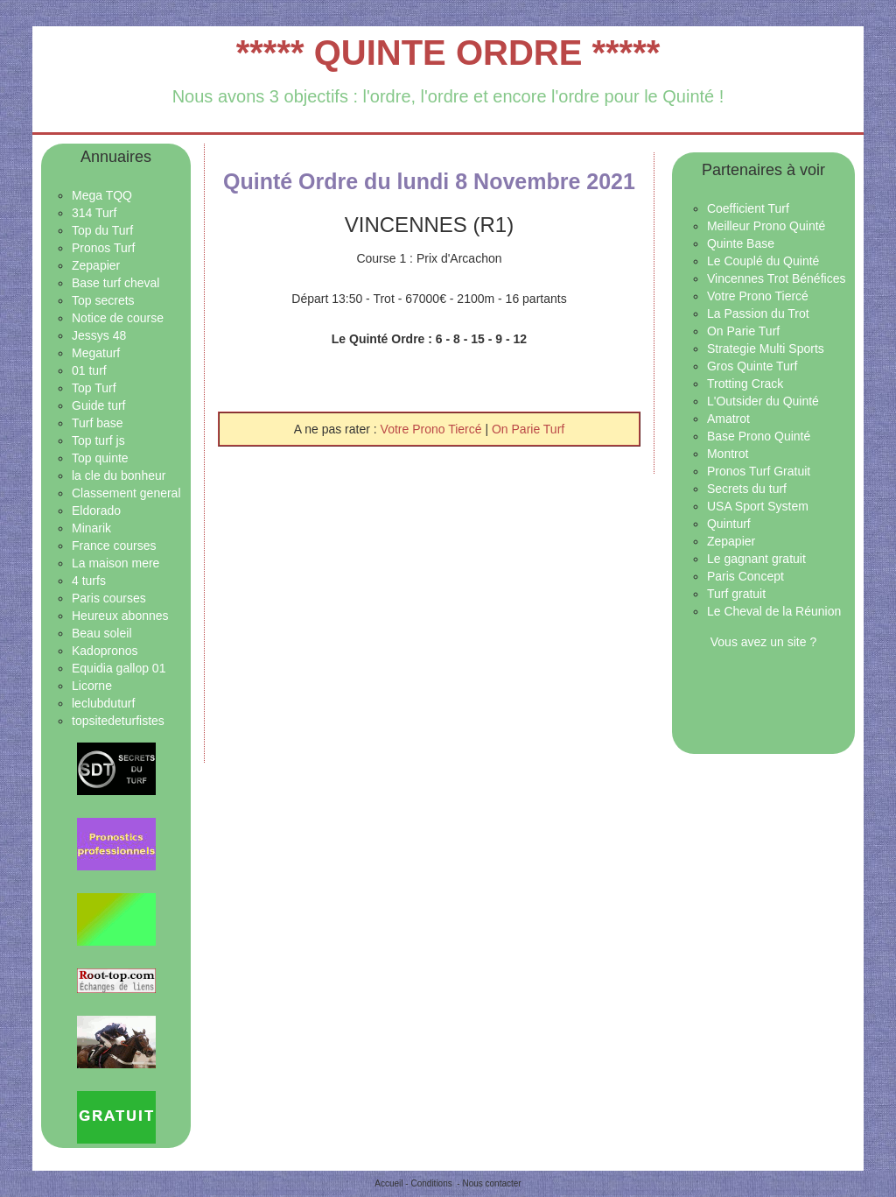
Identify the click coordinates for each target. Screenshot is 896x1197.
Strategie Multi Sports (765, 348)
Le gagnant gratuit (756, 559)
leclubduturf (103, 703)
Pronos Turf (103, 248)
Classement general (126, 493)
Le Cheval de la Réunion (774, 611)
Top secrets (103, 300)
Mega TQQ (102, 195)
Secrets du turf (747, 489)
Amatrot (728, 419)
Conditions (431, 1183)
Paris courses (109, 598)
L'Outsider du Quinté (763, 401)
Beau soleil (102, 633)
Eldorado (96, 510)
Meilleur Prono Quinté (766, 226)
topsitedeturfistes (118, 721)
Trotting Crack (745, 384)
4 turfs (89, 581)
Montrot (727, 454)
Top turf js (98, 440)
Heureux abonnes (120, 616)
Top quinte (100, 458)
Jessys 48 (99, 335)
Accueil (388, 1183)
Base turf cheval (115, 283)
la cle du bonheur (118, 475)
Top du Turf (102, 230)
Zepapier (96, 265)
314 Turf (94, 213)
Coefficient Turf (748, 208)
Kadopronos (105, 651)
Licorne (92, 686)
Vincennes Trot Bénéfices (776, 278)
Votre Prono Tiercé (433, 429)
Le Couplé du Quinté (763, 261)
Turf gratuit (736, 594)
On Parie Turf (528, 429)
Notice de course (118, 318)
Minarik (91, 528)
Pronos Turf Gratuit (758, 471)
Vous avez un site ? (763, 642)
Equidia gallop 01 (118, 668)
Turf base (97, 423)
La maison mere (115, 563)
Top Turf (94, 388)
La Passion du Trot (758, 313)
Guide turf (98, 405)
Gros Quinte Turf (752, 366)
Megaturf (96, 353)
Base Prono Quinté (758, 436)
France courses (114, 546)
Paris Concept (745, 576)
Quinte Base (740, 243)
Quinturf (729, 524)
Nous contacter (491, 1183)
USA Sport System (757, 506)
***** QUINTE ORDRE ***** (448, 52)
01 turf (89, 370)
